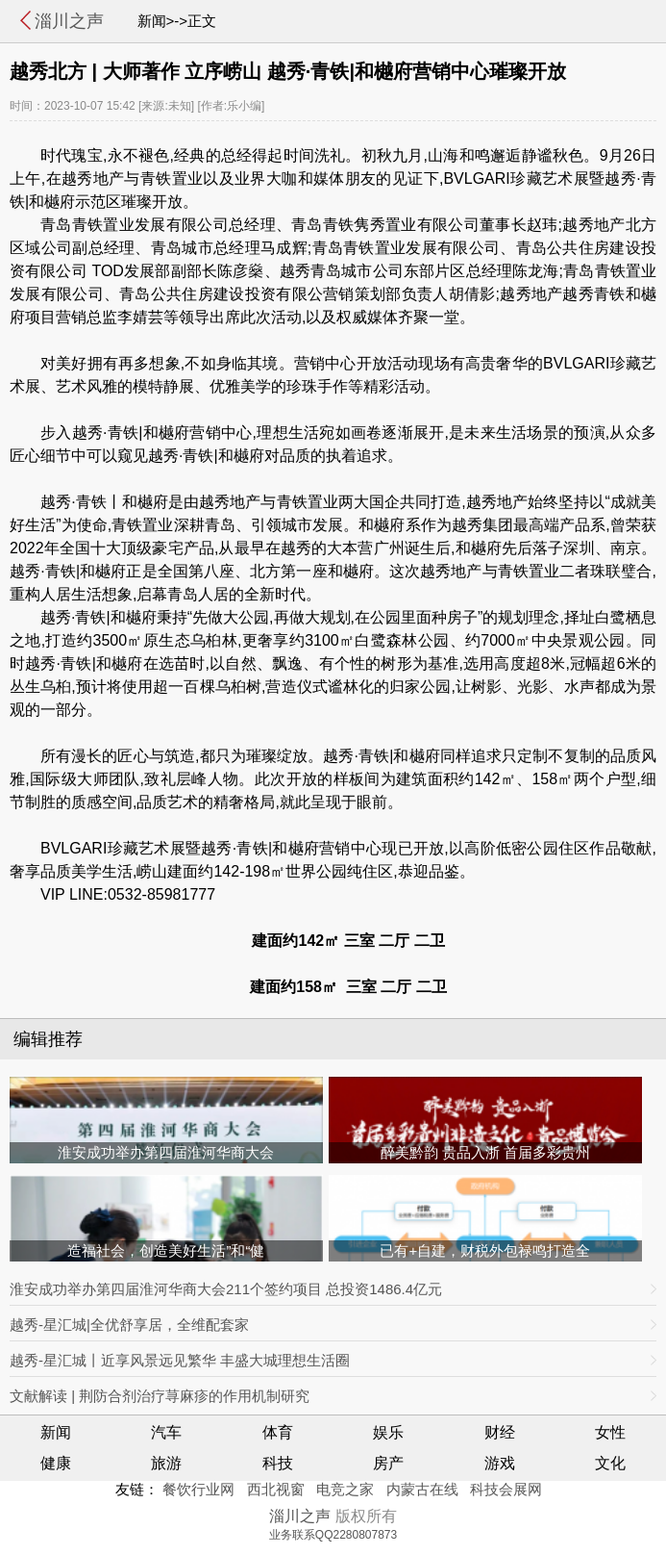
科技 (277, 1463)
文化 (610, 1463)
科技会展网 (506, 1489)
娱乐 (388, 1432)
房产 (388, 1463)
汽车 (166, 1432)
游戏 (499, 1463)
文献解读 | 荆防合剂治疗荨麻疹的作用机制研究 (159, 1396)
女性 (610, 1432)
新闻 (55, 1432)
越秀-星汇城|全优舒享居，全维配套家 (129, 1324)
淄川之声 (69, 21)
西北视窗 (276, 1489)
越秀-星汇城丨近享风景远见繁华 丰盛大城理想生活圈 (180, 1360)
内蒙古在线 (422, 1489)
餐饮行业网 (198, 1489)
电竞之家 (345, 1489)
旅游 (166, 1463)
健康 (55, 1463)
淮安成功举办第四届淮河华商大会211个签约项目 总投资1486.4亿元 (226, 1289)
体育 (277, 1432)
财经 (499, 1432)
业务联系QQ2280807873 (333, 1535)
